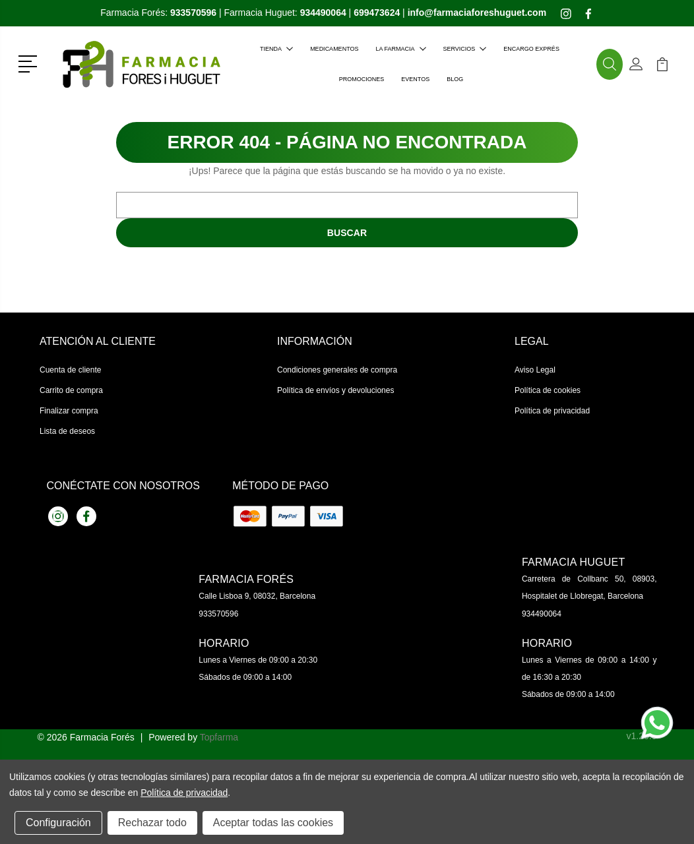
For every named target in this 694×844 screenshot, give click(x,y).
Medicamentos (334, 48)
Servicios (465, 48)
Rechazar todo (152, 822)
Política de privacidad (552, 410)
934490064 (541, 613)
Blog (455, 79)
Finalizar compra (69, 410)
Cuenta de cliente (70, 370)
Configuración (58, 822)
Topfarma (219, 737)
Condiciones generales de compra (337, 370)
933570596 (218, 613)
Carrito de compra (71, 390)
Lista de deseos (67, 431)
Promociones (362, 79)
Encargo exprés (531, 48)
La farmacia (400, 48)
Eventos (415, 79)
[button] (30, 62)
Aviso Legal (535, 370)
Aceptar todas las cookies (273, 822)
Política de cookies (548, 390)
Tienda (276, 48)
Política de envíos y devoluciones (335, 390)
